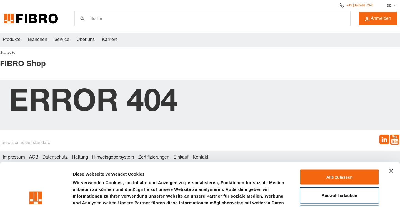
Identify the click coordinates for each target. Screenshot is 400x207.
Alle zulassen (339, 133)
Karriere (110, 40)
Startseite (7, 52)
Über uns (86, 40)
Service (61, 40)
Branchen (37, 40)
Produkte (12, 40)
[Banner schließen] (391, 128)
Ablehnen (339, 170)
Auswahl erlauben (339, 152)
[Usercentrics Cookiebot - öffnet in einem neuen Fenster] (36, 196)
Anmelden (378, 19)
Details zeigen (295, 196)
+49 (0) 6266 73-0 (359, 5)
